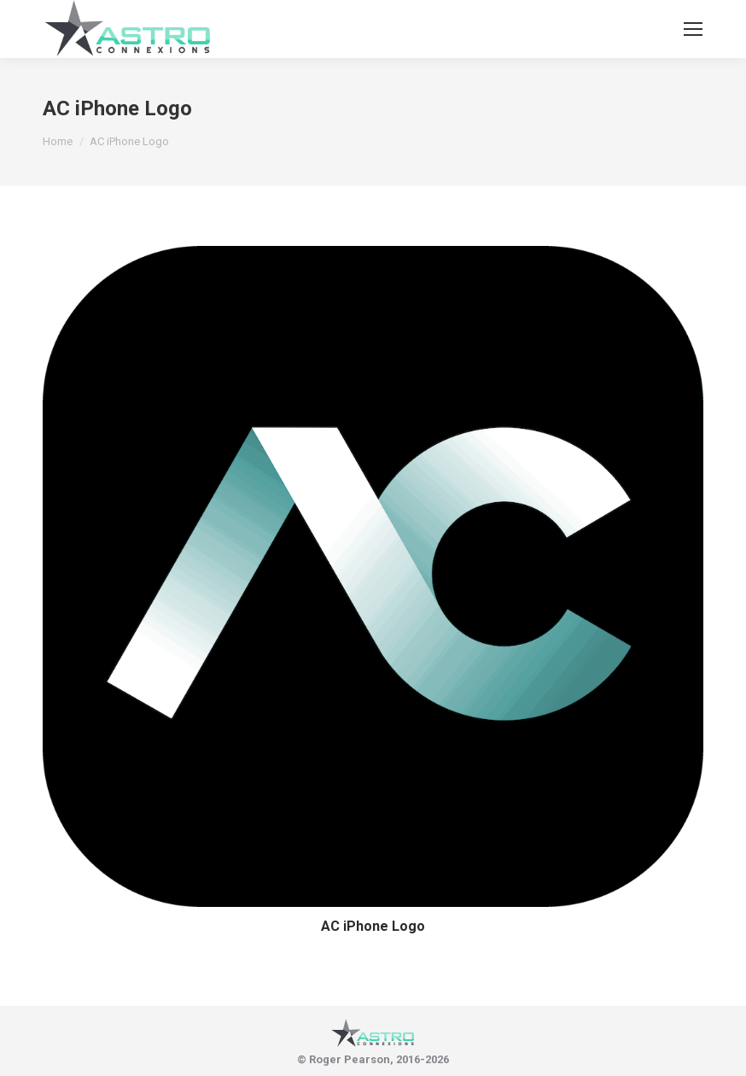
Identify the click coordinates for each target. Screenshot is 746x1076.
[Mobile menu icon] (693, 29)
